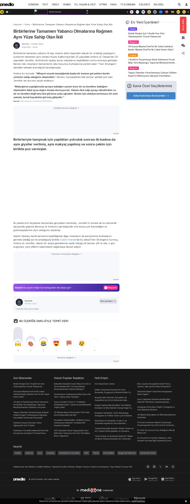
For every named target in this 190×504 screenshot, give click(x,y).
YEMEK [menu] (68, 4)
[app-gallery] (168, 479)
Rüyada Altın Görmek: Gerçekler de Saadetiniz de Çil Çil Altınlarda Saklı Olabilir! (111, 400)
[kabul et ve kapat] (186, 501)
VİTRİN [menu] (103, 4)
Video (27, 24)
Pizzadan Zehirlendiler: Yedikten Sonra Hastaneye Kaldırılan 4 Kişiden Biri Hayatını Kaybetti (71, 423)
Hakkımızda (18, 466)
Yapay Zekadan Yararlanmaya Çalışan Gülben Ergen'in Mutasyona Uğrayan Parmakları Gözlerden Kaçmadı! (152, 74)
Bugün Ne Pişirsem (128, 453)
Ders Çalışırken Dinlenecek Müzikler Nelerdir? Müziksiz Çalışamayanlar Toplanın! (153, 402)
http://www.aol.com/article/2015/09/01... (36, 101)
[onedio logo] (7, 4)
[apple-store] (135, 479)
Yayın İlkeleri (117, 466)
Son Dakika (110, 453)
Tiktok (97, 453)
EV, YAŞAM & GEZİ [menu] (85, 4)
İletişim (80, 466)
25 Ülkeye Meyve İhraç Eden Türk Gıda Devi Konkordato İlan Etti (71, 413)
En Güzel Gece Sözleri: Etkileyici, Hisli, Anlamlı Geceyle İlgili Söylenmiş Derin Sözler (154, 441)
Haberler (17, 24)
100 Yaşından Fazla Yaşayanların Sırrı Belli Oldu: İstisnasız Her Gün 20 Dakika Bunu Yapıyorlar (72, 433)
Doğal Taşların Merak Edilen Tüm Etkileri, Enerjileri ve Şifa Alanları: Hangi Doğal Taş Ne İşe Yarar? (114, 408)
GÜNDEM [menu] (35, 4)
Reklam (73, 466)
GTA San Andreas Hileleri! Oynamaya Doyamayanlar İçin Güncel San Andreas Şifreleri (155, 425)
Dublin (64, 239)
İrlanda (73, 239)
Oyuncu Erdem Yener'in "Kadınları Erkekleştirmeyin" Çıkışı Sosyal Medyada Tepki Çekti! (72, 405)
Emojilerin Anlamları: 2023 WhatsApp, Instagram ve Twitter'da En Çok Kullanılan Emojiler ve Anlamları (114, 416)
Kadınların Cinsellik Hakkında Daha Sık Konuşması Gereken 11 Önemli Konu (31, 431)
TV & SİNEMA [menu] (127, 4)
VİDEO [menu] (56, 4)
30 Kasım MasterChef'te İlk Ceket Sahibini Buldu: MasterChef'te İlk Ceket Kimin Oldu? (151, 48)
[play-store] (151, 479)
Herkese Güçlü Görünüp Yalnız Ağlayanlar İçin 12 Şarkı (27, 424)
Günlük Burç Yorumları (69, 453)
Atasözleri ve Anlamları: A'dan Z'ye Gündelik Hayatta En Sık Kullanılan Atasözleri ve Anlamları (110, 423)
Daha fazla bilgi (136, 501)
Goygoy (133, 55)
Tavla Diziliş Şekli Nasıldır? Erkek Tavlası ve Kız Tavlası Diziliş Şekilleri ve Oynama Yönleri (114, 431)
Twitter (18, 453)
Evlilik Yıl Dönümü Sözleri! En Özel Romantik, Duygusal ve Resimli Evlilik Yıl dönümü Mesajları (113, 392)
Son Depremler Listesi (105, 383)
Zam (40, 453)
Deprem (29, 453)
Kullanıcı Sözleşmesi (101, 466)
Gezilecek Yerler (149, 453)
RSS (132, 466)
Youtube (50, 453)
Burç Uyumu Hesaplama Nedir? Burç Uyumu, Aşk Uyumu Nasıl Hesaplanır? (154, 385)
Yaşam (132, 29)
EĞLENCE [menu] (143, 4)
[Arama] (179, 4)
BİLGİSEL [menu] (157, 4)
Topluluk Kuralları (61, 466)
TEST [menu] (47, 4)
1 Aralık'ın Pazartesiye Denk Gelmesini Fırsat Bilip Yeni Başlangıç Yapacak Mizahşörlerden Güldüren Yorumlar (152, 61)
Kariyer (88, 466)
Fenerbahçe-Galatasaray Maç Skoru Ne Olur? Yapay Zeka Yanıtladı (72, 395)
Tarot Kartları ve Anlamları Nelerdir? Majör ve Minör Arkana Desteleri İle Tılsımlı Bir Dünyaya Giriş (114, 439)
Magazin (133, 42)
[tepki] (18, 343)
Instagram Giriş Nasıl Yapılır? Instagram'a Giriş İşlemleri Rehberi (156, 408)
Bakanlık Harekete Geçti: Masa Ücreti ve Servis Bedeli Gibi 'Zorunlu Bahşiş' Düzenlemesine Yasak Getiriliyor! (72, 386)
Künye (127, 466)
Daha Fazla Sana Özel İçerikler (151, 95)
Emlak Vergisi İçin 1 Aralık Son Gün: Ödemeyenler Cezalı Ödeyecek (146, 35)
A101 (87, 453)
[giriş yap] (186, 4)
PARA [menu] (113, 4)
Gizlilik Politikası (44, 466)
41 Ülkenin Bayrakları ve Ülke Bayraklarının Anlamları (150, 416)
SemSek (32, 44)
